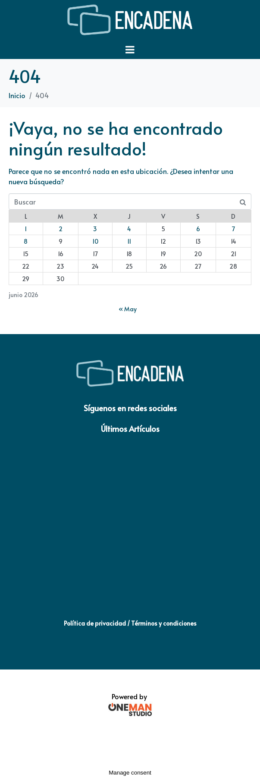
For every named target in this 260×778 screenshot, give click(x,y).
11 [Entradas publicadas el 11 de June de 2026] (129, 241)
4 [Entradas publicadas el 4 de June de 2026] (129, 229)
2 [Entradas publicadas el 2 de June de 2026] (61, 229)
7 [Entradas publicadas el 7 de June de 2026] (233, 229)
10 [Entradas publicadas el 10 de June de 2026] (95, 241)
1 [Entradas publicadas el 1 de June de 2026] (26, 229)
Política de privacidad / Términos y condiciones (130, 623)
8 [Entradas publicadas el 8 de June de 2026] (26, 241)
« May (128, 309)
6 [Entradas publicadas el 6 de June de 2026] (198, 229)
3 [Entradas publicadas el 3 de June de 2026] (95, 229)
